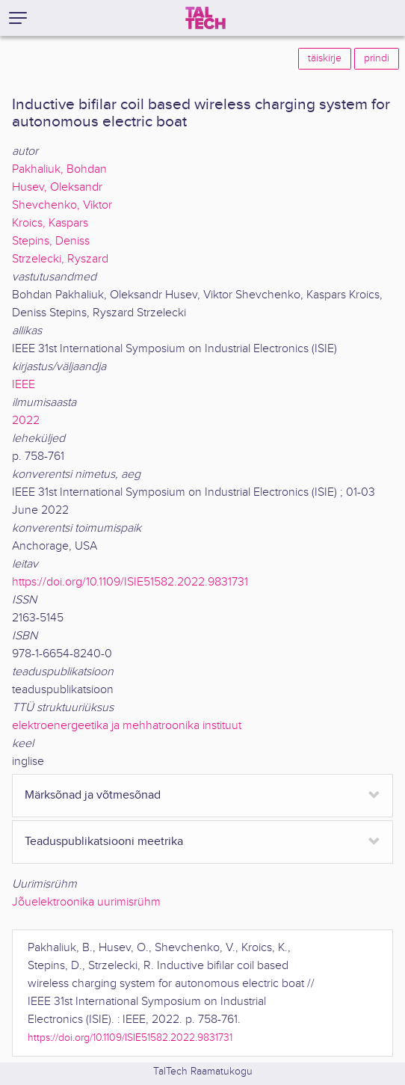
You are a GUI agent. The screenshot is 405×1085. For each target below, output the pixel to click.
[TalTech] (205, 18)
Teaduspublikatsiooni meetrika (104, 842)
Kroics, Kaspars (50, 223)
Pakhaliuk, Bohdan (59, 169)
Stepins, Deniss (51, 241)
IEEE (23, 385)
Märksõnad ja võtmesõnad (93, 795)
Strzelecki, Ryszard (60, 259)
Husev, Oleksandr (57, 187)
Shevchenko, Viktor (62, 205)
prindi (376, 58)
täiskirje (324, 58)
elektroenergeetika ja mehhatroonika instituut (126, 726)
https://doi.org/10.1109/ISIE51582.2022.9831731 (130, 582)
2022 (26, 421)
